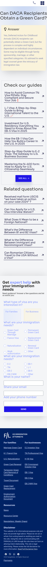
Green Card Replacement (9, 487)
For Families (12, 311)
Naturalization (14, 346)
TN (8, 367)
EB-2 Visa (29, 478)
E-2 (8, 364)
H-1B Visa (29, 459)
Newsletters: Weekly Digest (15, 521)
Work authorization (13, 352)
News (6, 510)
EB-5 (30, 371)
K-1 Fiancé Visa (10, 453)
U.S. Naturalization (12, 459)
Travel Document (11, 480)
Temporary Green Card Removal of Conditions (11, 472)
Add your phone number (20, 397)
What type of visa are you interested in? (21, 303)
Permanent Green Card (33, 331)
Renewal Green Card (33, 347)
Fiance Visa (13, 338)
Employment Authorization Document (9, 496)
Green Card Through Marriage (12, 332)
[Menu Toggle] (42, 3)
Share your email (15, 387)
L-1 (29, 367)
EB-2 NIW (12, 374)
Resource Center (11, 516)
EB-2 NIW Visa (31, 483)
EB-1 (30, 364)
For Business (32, 311)
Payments (8, 560)
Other (30, 351)
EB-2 (9, 371)
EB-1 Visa (29, 472)
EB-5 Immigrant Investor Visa (31, 465)
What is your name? (17, 376)
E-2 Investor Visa (32, 448)
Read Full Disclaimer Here (27, 549)
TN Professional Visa (34, 453)
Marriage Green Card (13, 448)
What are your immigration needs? (22, 324)
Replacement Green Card (34, 339)
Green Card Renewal (12, 464)
